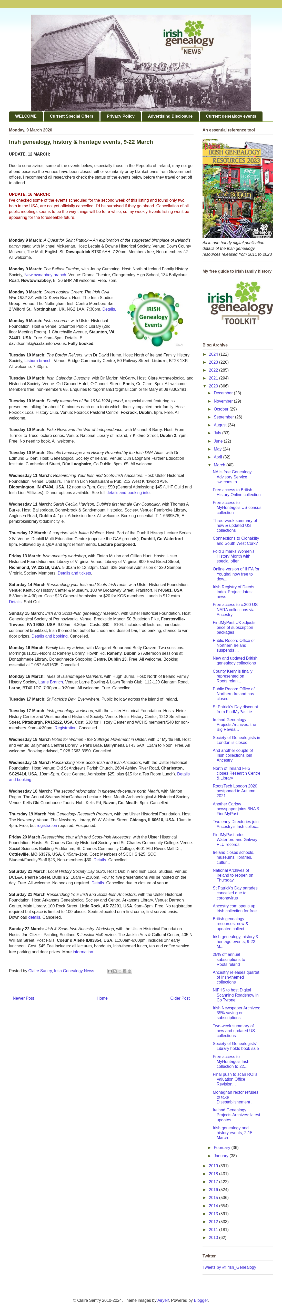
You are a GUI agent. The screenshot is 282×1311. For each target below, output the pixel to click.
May (218, 449)
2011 (214, 1229)
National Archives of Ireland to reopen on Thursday (233, 875)
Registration (65, 728)
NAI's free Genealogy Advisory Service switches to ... (232, 477)
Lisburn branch (38, 361)
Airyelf (163, 1300)
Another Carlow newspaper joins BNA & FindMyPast (236, 809)
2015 (214, 1197)
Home (102, 998)
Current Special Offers (72, 116)
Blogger (201, 1300)
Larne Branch (50, 682)
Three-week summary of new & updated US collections (235, 525)
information (83, 952)
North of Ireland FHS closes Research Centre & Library (236, 773)
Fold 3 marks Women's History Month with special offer (234, 556)
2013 (214, 1214)
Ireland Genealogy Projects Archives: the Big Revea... (234, 725)
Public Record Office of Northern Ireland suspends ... (234, 645)
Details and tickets (74, 573)
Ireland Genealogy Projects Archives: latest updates (236, 1115)
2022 (214, 370)
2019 (214, 1166)
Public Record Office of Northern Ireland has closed (234, 694)
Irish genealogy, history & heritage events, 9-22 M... (235, 942)
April (218, 457)
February (222, 1147)
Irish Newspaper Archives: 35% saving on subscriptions (236, 1013)
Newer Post (23, 998)
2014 (214, 1206)
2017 (214, 1182)
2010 (214, 1237)
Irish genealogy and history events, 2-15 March (233, 1133)
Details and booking (50, 636)
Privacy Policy (121, 116)
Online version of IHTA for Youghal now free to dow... (236, 574)
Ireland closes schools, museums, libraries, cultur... (233, 857)
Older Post (180, 998)
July (218, 433)
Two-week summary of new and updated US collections (234, 1031)
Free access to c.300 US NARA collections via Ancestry (235, 609)
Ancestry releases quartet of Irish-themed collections (236, 977)
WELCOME (26, 116)
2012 (214, 1222)
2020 (214, 386)
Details (15, 602)
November (224, 401)
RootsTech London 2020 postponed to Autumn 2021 (235, 791)
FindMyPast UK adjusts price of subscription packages (234, 627)
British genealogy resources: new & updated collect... (230, 924)
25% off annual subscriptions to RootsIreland (229, 959)
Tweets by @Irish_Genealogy (229, 1267)
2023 (214, 362)
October (221, 409)
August (221, 425)
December (224, 393)
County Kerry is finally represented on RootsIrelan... (233, 676)
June (219, 441)
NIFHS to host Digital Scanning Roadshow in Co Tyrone (236, 995)
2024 (214, 354)
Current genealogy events (231, 116)
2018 (214, 1174)
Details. (109, 309)
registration (47, 825)
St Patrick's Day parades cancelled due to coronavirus (235, 893)
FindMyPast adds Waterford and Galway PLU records (235, 840)
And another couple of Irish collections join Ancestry (233, 755)
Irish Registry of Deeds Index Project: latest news (233, 592)
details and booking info (127, 492)
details (34, 917)
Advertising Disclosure (170, 116)
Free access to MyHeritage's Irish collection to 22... (231, 1061)
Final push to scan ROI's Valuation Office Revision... (235, 1079)
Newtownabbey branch (45, 275)
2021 (214, 378)
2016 (214, 1189)
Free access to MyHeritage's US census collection (237, 507)
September (224, 417)
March (220, 465)
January (221, 1156)
